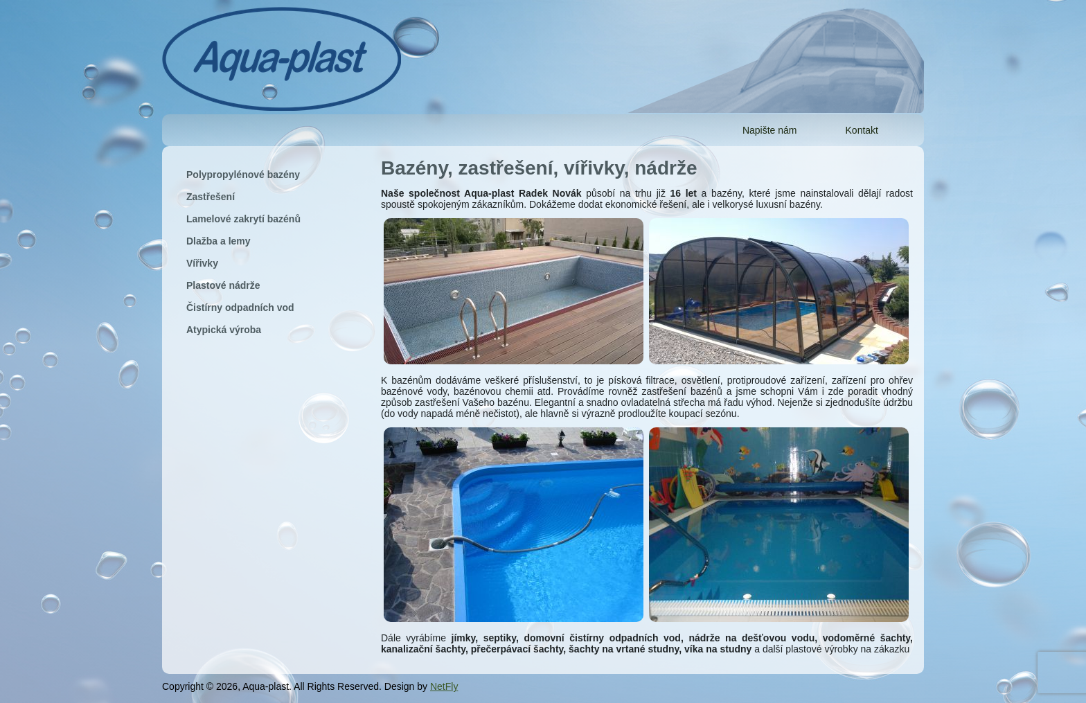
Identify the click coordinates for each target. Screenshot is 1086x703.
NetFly (444, 686)
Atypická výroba (223, 329)
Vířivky (202, 263)
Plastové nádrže (223, 285)
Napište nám (769, 130)
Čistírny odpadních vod (240, 307)
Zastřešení (210, 196)
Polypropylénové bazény (243, 174)
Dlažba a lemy (218, 241)
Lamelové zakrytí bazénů (243, 218)
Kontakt (862, 130)
